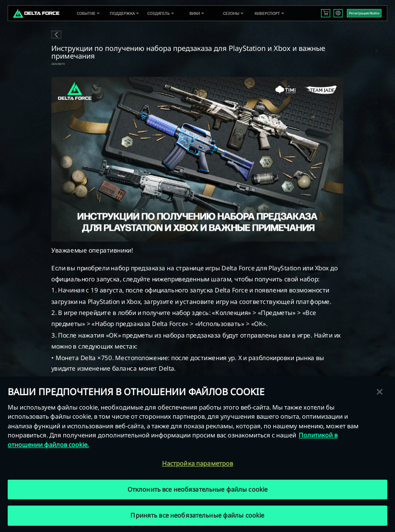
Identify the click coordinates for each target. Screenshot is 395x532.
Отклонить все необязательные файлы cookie (197, 489)
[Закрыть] (379, 391)
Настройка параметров (197, 463)
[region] (197, 454)
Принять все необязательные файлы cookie (197, 515)
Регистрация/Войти (364, 13)
